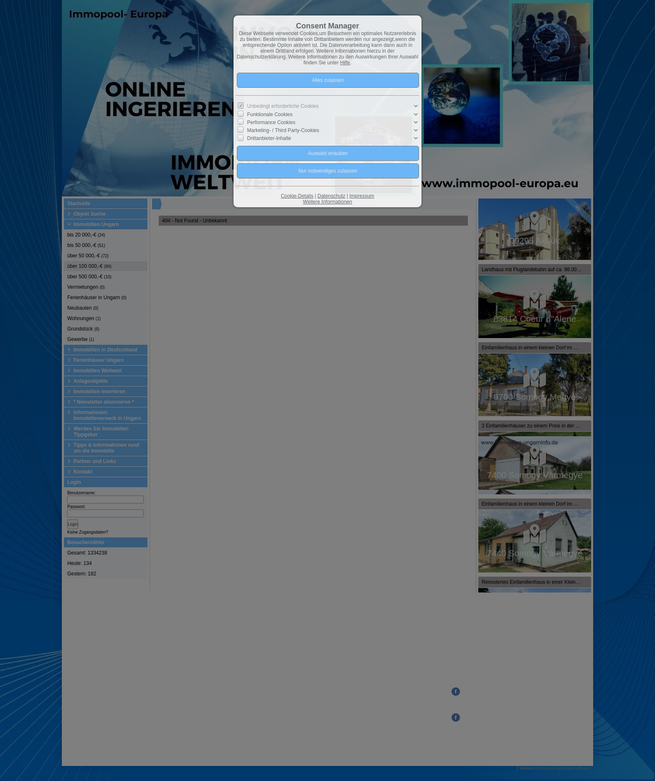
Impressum (361, 196)
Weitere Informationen (327, 202)
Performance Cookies (271, 122)
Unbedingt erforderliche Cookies (283, 106)
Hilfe (345, 63)
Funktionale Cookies (270, 114)
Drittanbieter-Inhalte (269, 138)
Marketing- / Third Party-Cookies (283, 130)
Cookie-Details (297, 196)
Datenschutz (331, 196)
